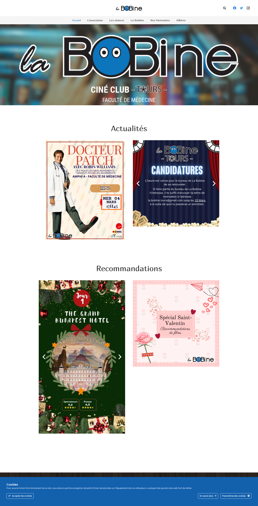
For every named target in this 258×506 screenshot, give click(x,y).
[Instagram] (248, 8)
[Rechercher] (224, 8)
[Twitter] (241, 8)
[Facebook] (234, 8)
